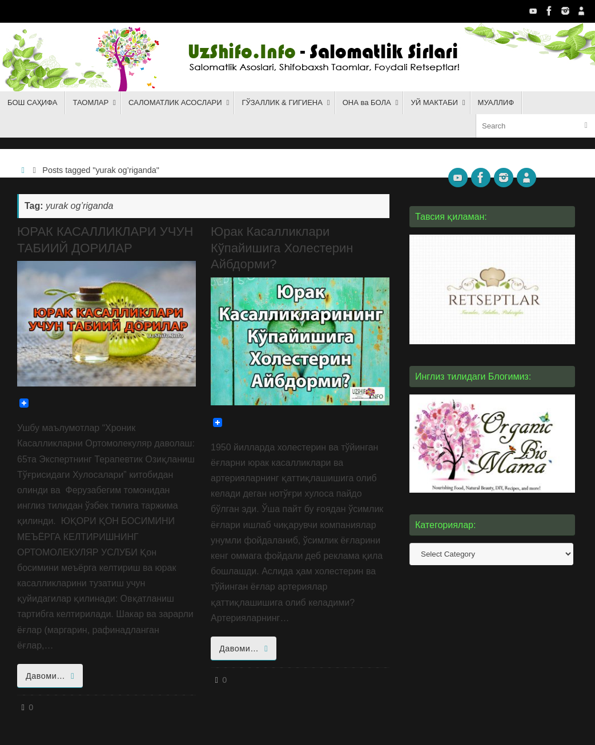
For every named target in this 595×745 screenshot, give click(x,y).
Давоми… (52, 675)
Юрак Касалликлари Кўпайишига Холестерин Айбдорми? (282, 247)
